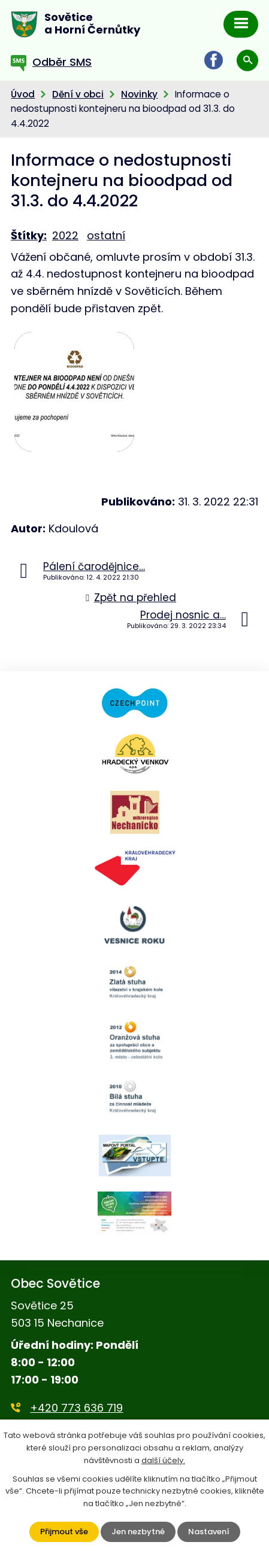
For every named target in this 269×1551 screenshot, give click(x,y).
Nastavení (208, 1531)
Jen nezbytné (138, 1531)
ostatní (106, 235)
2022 (65, 235)
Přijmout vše (64, 1531)
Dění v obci (78, 94)
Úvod (23, 94)
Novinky (139, 94)
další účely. (163, 1460)
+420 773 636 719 (76, 1407)
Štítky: (29, 235)
